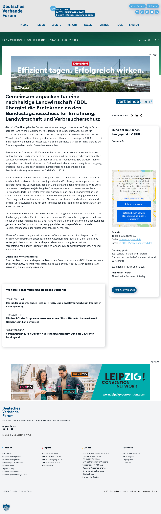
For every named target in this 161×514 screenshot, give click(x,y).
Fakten (134, 25)
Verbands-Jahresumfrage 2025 (14, 474)
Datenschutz (115, 491)
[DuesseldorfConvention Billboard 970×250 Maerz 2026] (80, 58)
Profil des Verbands (124, 289)
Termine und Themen (51, 462)
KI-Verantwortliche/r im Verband (95, 462)
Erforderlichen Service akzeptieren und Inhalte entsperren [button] (134, 215)
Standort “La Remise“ (91, 477)
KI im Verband (7, 453)
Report (72, 25)
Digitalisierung (8, 468)
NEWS (24, 25)
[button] (6, 507)
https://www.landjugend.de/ (137, 243)
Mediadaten (17, 434)
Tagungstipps (128, 459)
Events (56, 25)
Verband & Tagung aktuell (52, 459)
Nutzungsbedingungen (141, 491)
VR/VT (28, 434)
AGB (106, 491)
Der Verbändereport (50, 453)
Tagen (88, 25)
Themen (39, 25)
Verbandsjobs (128, 456)
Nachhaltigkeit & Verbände (12, 462)
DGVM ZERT (127, 462)
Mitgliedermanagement (11, 456)
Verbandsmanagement (11, 459)
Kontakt (5, 434)
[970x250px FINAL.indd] (80, 365)
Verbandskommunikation (12, 471)
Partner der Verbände (131, 453)
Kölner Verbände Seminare (93, 471)
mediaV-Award (48, 465)
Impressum (126, 491)
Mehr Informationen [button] (134, 198)
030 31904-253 (129, 235)
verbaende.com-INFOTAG (93, 465)
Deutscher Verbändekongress (94, 468)
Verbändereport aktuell (51, 456)
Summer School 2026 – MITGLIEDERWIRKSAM (92, 457)
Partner (104, 25)
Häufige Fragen (89, 474)
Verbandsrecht (8, 465)
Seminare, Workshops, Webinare (96, 453)
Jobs (120, 25)
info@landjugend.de (130, 239)
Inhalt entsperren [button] (133, 204)
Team (154, 491)
